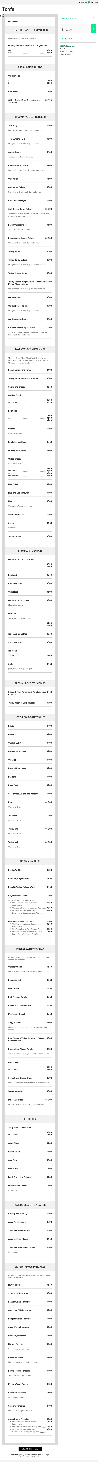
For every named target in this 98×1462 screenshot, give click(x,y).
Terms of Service (24, 1456)
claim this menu (30, 1449)
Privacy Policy (36, 1456)
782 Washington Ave (67, 46)
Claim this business (67, 51)
